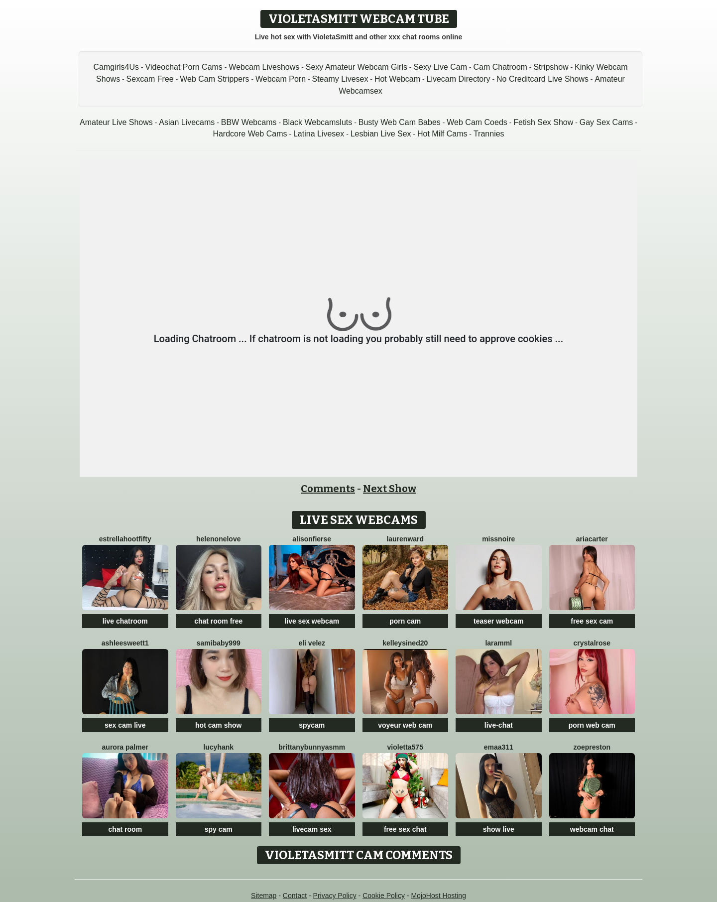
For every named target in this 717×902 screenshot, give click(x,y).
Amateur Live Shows (116, 122)
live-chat (498, 725)
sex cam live (125, 725)
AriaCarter (592, 539)
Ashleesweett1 (125, 643)
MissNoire (498, 539)
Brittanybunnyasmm (311, 747)
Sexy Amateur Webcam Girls (356, 67)
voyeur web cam (405, 725)
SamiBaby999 (218, 643)
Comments (328, 489)
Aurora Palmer (125, 747)
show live (498, 829)
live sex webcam (311, 621)
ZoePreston (591, 747)
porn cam (405, 621)
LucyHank (218, 747)
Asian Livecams (187, 122)
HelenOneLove (218, 539)
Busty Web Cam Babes (399, 122)
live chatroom (125, 621)
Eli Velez (311, 643)
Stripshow (550, 67)
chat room (125, 829)
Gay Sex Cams (606, 122)
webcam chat (592, 829)
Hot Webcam (397, 79)
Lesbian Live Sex (381, 133)
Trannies (489, 133)
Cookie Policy (383, 896)
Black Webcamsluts (317, 122)
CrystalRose (591, 643)
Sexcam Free (150, 79)
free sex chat (405, 829)
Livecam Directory (458, 79)
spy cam (219, 829)
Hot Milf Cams (442, 133)
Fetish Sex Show (543, 122)
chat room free (218, 621)
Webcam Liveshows (264, 67)
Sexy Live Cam (440, 67)
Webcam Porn (280, 79)
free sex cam (592, 621)
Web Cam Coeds (477, 122)
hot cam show (218, 725)
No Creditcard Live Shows (542, 79)
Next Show (389, 489)
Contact (295, 896)
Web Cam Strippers (214, 79)
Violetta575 (405, 747)
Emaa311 (498, 747)
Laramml (498, 643)
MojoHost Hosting (438, 896)
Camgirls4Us (116, 67)
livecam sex (312, 829)
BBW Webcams (249, 122)
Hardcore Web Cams (250, 133)
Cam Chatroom (500, 67)
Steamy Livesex (340, 79)
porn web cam (592, 725)
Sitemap (263, 896)
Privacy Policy (335, 896)
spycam (312, 725)
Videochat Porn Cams (184, 67)
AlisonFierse (311, 539)
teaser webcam (498, 621)
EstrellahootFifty (125, 539)
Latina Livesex (318, 133)
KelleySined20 (405, 643)
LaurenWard (405, 539)
